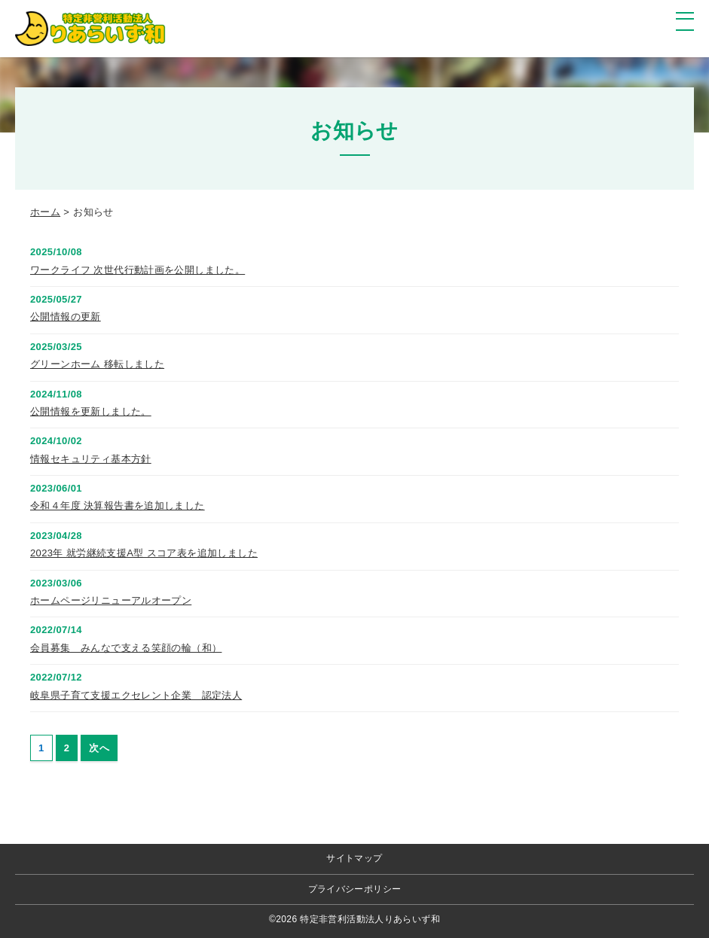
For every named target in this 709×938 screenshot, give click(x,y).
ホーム (45, 212)
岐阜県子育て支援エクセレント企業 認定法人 (136, 695)
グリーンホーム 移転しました (97, 364)
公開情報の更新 (65, 316)
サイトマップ (354, 858)
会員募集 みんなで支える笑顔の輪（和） (126, 647)
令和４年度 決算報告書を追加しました (117, 505)
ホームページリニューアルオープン (110, 600)
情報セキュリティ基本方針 (90, 458)
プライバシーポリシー (355, 889)
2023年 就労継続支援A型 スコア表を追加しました (144, 553)
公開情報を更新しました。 (90, 411)
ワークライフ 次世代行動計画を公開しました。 (137, 270)
